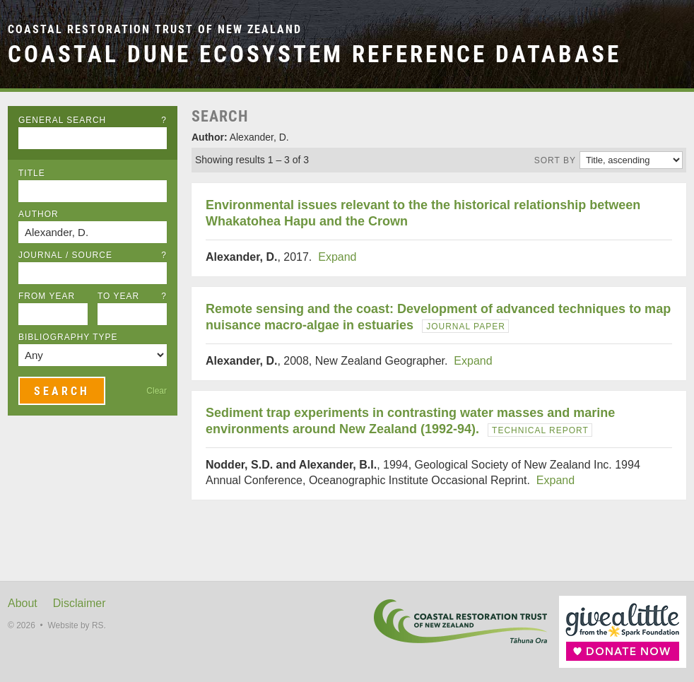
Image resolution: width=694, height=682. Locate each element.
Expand (337, 257)
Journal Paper (465, 326)
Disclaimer (79, 603)
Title (31, 173)
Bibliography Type (68, 337)
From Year (46, 296)
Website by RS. (76, 625)
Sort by (555, 160)
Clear (156, 391)
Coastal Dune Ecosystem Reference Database (314, 54)
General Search (92, 120)
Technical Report (540, 430)
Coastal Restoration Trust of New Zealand (155, 29)
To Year (132, 296)
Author (38, 214)
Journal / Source (92, 255)
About (22, 603)
